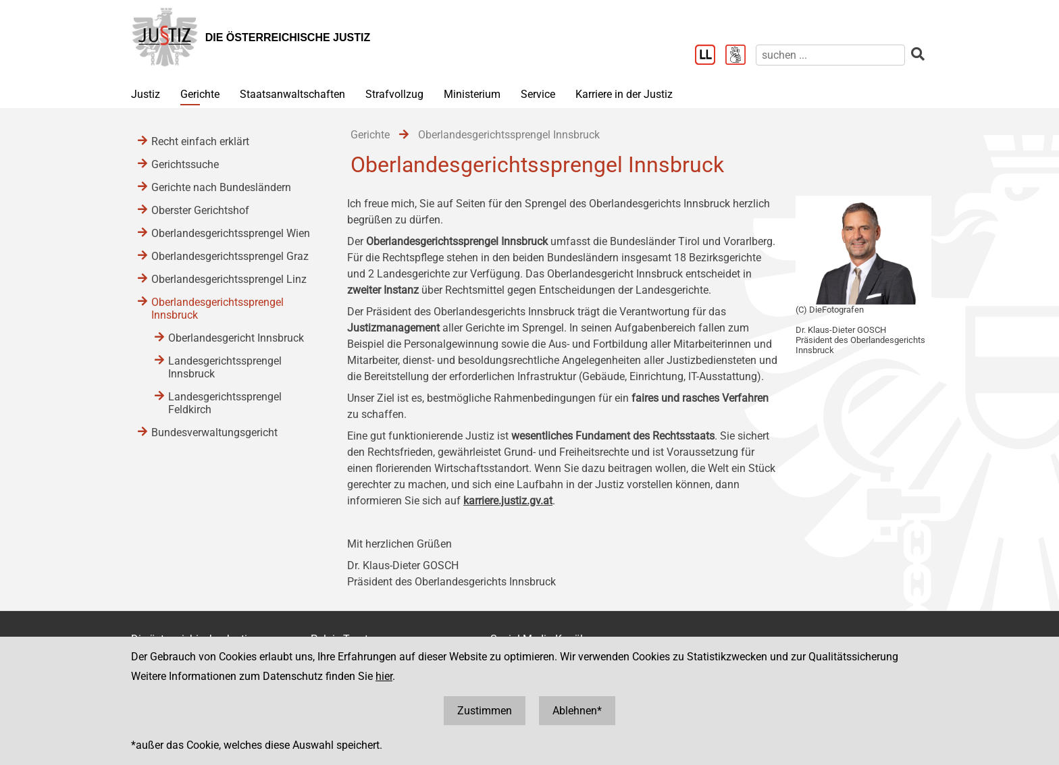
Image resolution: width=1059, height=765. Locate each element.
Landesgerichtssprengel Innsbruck (225, 367)
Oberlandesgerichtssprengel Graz (230, 256)
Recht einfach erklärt (200, 141)
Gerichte (199, 94)
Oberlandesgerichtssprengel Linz (229, 279)
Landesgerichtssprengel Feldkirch (225, 403)
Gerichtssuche (185, 164)
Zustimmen (484, 710)
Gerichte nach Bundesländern (221, 187)
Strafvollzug (394, 94)
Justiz (145, 94)
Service (538, 94)
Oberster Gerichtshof (200, 210)
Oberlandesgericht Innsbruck (236, 338)
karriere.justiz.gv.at (507, 500)
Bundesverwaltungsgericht (214, 432)
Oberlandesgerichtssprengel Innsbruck (217, 308)
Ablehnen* (577, 710)
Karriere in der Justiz (624, 94)
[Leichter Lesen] (710, 56)
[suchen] (830, 55)
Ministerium (472, 94)
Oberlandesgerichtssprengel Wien (230, 233)
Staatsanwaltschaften (292, 94)
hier (384, 676)
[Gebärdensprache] (740, 56)
